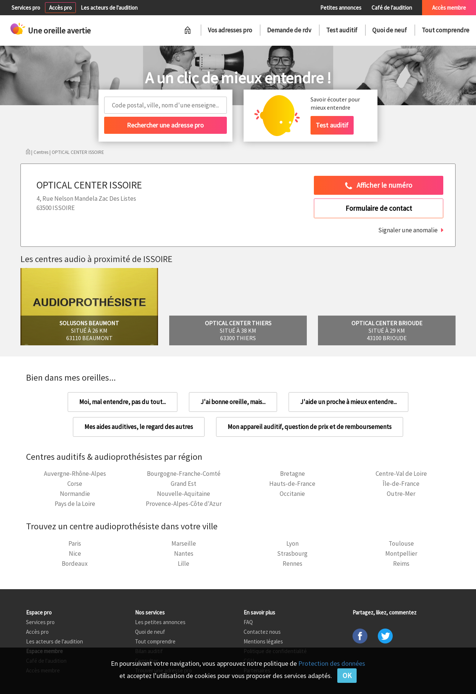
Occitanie (292, 494)
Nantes (183, 553)
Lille (183, 563)
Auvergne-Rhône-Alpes (75, 473)
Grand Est (183, 484)
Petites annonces (340, 7)
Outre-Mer (401, 494)
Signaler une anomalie (408, 230)
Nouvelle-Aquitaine (183, 494)
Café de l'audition (392, 7)
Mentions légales (263, 641)
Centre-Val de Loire (401, 473)
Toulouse (401, 543)
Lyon (292, 543)
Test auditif (341, 30)
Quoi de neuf (389, 30)
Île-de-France (401, 484)
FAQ (248, 622)
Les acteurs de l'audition (109, 7)
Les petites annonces (160, 622)
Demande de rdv (289, 30)
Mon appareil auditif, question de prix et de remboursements (310, 427)
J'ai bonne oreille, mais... (233, 402)
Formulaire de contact (378, 208)
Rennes (292, 563)
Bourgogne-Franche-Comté (184, 473)
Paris (74, 543)
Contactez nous (262, 631)
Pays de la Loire (75, 504)
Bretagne (292, 473)
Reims (401, 563)
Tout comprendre (445, 30)
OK (346, 675)
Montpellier (401, 553)
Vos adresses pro (230, 30)
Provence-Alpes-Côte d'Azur (184, 504)
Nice (75, 553)
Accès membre (449, 7)
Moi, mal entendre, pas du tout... (122, 402)
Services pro (26, 7)
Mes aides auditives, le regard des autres (138, 427)
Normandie (75, 494)
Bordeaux (75, 563)
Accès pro (60, 7)
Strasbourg (292, 553)
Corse (74, 484)
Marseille (183, 543)
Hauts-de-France (292, 484)
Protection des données (331, 663)
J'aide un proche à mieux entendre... (348, 402)
